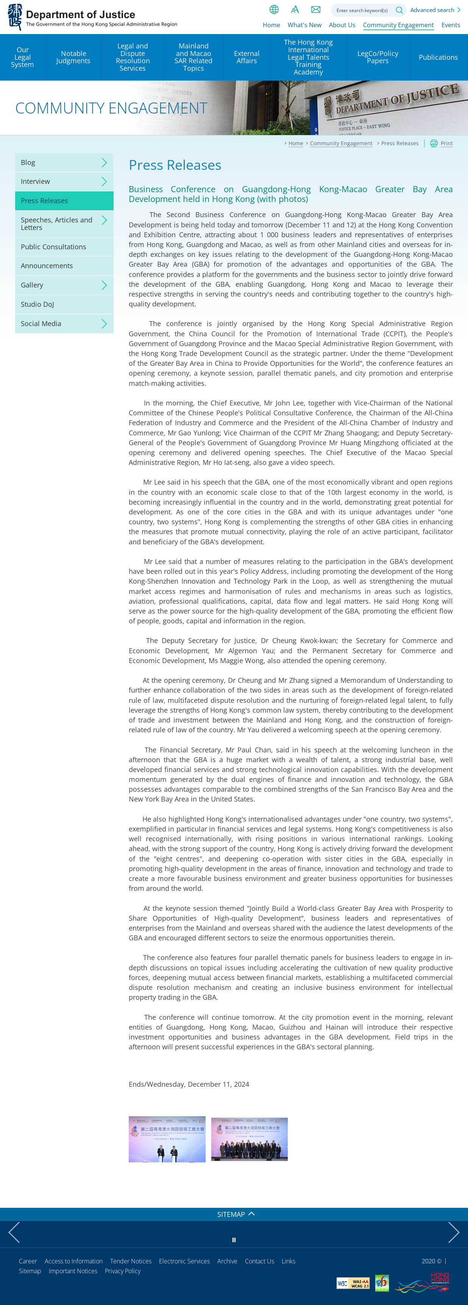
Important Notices (73, 1271)
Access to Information (74, 1261)
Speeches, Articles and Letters (56, 223)
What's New (304, 25)
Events (450, 25)
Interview (35, 181)
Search (399, 10)
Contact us (315, 9)
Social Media (41, 323)
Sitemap (30, 1271)
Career (28, 1261)
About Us (342, 25)
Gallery (32, 284)
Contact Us (259, 1261)
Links (288, 1261)
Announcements (47, 265)
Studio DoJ (37, 304)
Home (271, 25)
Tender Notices (130, 1261)
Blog (28, 162)
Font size (295, 9)
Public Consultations (53, 246)
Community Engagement (398, 25)
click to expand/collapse (102, 162)
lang (274, 9)
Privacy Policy (122, 1271)
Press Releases (44, 200)
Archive (227, 1261)
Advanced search (432, 10)
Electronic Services (184, 1261)
